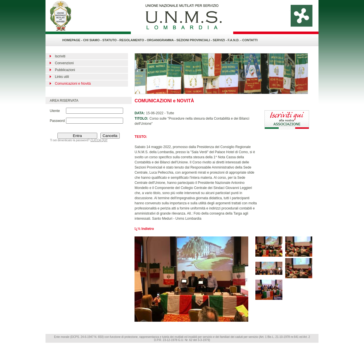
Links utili (62, 77)
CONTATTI (250, 40)
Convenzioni (64, 63)
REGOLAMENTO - (133, 40)
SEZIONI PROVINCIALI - (194, 40)
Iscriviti (60, 56)
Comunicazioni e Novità (73, 84)
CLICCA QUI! (98, 140)
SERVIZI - (220, 40)
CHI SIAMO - (92, 40)
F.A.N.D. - (235, 40)
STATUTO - (110, 40)
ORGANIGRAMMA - (161, 40)
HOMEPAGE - (72, 40)
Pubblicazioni (65, 70)
